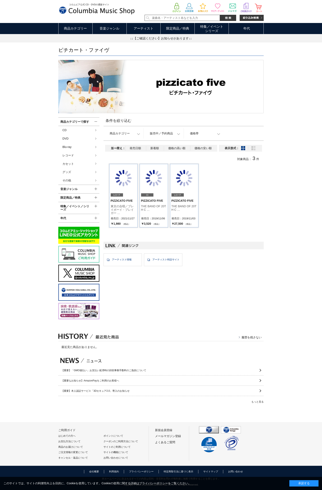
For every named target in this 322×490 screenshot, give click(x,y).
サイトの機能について (116, 452)
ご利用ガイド (67, 430)
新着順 (154, 148)
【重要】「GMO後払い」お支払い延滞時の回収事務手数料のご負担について (103, 370)
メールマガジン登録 (168, 436)
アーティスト (143, 28)
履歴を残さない (252, 337)
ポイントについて (113, 435)
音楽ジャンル (109, 28)
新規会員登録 (163, 430)
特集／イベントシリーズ (211, 29)
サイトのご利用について (117, 446)
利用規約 (114, 471)
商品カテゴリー (75, 28)
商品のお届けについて (70, 446)
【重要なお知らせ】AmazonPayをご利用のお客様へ (90, 380)
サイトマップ (210, 471)
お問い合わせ (235, 471)
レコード (68, 155)
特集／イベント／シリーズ (74, 208)
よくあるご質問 (165, 442)
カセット (68, 163)
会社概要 (94, 471)
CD (64, 130)
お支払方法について (69, 441)
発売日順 (135, 148)
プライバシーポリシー (141, 471)
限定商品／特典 (177, 28)
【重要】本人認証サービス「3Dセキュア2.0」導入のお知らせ (95, 390)
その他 (66, 180)
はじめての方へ (67, 435)
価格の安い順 (203, 148)
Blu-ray (66, 147)
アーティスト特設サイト (165, 259)
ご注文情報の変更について (73, 452)
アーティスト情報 (122, 259)
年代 (246, 28)
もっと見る (257, 401)
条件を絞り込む (118, 121)
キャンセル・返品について (73, 457)
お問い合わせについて (116, 457)
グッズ (66, 172)
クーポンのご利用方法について (121, 441)
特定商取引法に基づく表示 (178, 471)
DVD (65, 138)
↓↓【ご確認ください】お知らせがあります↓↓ (161, 38)
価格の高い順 (176, 148)
